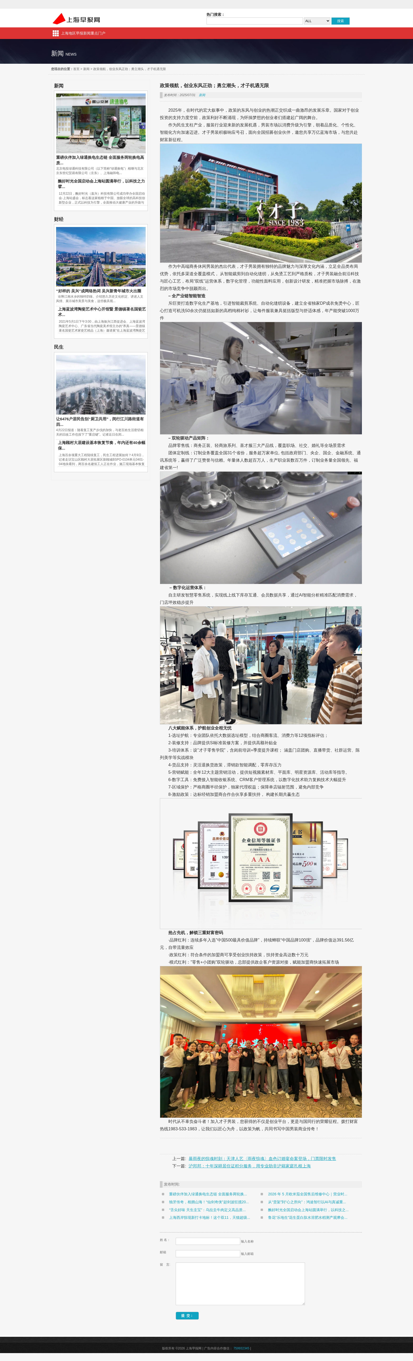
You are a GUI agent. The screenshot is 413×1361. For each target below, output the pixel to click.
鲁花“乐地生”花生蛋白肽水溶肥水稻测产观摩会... (307, 1217)
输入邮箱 (247, 1254)
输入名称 (247, 1241)
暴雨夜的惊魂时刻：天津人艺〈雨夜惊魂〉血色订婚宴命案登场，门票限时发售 (262, 1158)
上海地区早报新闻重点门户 (83, 33)
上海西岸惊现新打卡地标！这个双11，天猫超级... (209, 1217)
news (71, 54)
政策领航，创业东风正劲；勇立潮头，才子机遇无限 (129, 69)
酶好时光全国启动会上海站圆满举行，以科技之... (308, 1210)
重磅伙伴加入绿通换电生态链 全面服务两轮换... (208, 1194)
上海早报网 (76, 18)
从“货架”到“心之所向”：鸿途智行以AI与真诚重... (307, 1202)
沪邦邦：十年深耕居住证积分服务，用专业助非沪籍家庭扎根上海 (250, 1166)
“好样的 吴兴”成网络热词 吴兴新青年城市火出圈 (98, 291)
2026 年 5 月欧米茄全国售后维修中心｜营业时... (307, 1194)
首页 (76, 69)
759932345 (241, 1356)
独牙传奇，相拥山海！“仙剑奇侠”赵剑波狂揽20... (209, 1202)
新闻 (86, 69)
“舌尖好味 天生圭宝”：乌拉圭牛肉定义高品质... (207, 1210)
